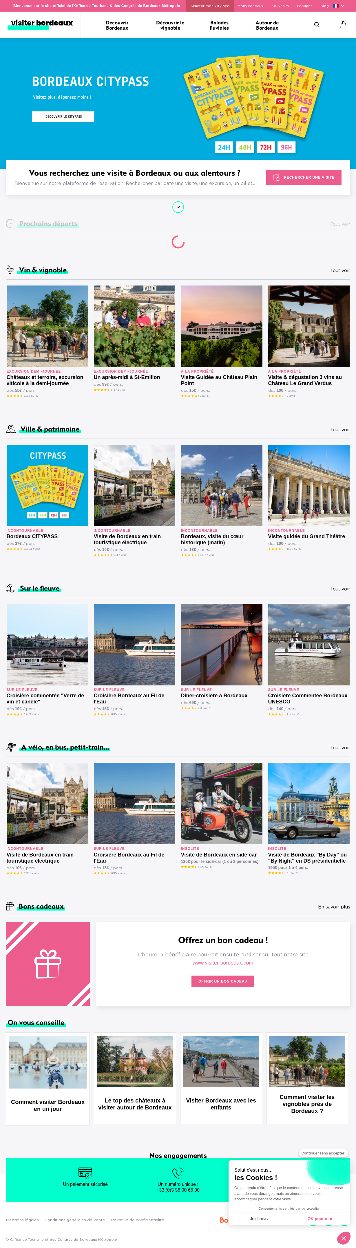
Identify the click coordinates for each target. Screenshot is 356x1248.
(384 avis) (31, 395)
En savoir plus (334, 907)
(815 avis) (118, 714)
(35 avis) (291, 873)
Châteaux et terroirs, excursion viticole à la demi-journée (45, 380)
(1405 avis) (293, 548)
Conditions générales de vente (75, 1220)
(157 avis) (118, 389)
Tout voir (340, 270)
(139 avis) (292, 714)
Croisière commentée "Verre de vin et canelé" (45, 699)
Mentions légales (22, 1220)
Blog (324, 6)
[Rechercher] (317, 25)
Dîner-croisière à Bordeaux (214, 695)
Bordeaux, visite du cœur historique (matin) (212, 539)
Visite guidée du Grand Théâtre (306, 536)
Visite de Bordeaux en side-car (219, 855)
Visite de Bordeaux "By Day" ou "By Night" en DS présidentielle (307, 858)
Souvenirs (280, 6)
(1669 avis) (31, 714)
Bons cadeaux (250, 6)
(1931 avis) (118, 555)
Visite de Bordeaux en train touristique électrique (127, 539)
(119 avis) (204, 708)
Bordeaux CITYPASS (32, 536)
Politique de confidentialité (137, 1220)
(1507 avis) (206, 555)
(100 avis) (205, 866)
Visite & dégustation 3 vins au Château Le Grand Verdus (305, 380)
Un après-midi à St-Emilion (127, 377)
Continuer (178, 207)
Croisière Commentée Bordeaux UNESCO (308, 699)
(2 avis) (203, 395)
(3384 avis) (32, 548)
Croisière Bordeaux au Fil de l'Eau (129, 699)
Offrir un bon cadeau (222, 981)
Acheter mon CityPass (210, 6)
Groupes (304, 6)
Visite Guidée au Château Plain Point (219, 380)
